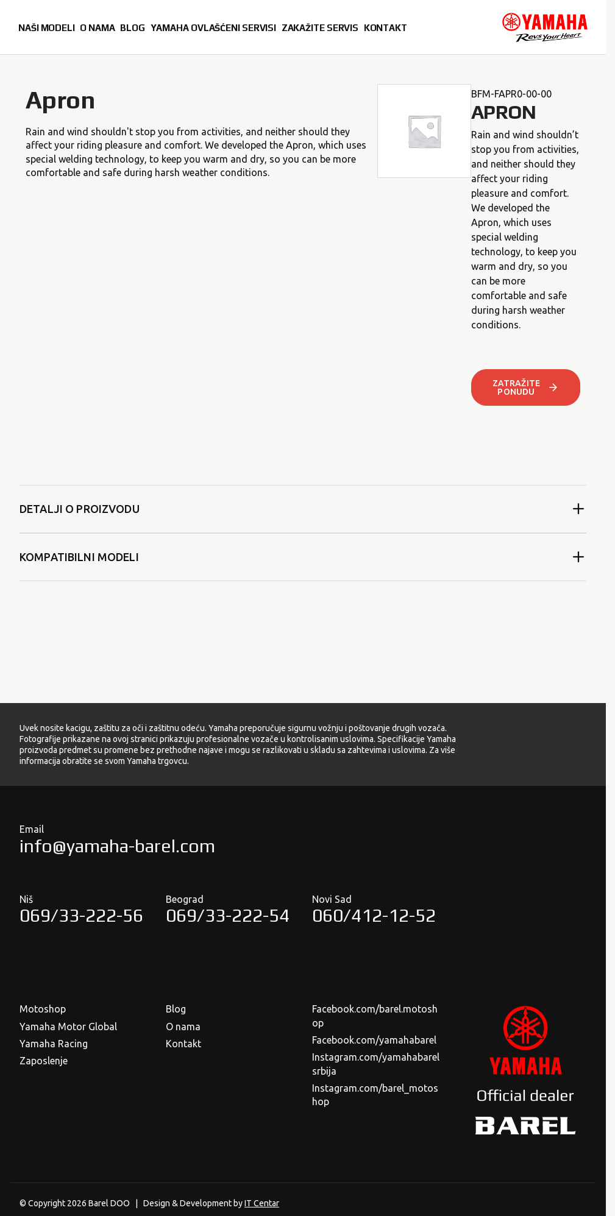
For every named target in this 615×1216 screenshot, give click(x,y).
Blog (176, 1008)
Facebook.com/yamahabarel (374, 1039)
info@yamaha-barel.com (117, 846)
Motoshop (43, 1008)
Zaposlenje (44, 1060)
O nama (183, 1026)
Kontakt (183, 1043)
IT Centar (261, 1203)
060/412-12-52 (374, 915)
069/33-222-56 (81, 915)
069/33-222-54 (228, 915)
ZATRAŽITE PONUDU (525, 387)
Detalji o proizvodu (303, 509)
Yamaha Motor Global (68, 1026)
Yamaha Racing (54, 1043)
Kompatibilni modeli (303, 557)
